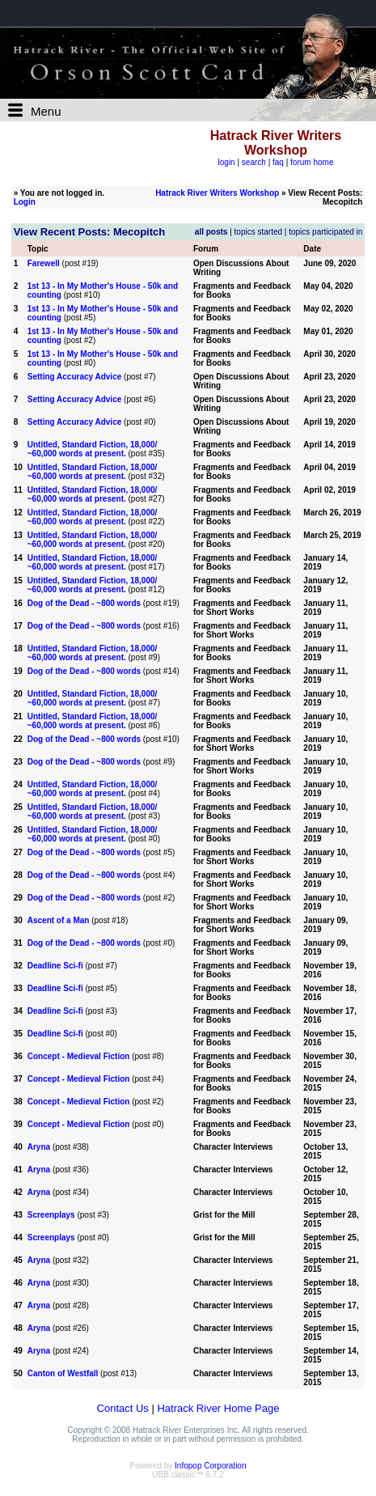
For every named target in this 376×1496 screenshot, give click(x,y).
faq (278, 162)
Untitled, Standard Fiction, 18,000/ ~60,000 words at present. (92, 449)
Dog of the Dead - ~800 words (84, 603)
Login (25, 201)
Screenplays (51, 1214)
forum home (311, 162)
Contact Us (123, 1408)
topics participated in (325, 231)
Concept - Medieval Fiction (78, 1056)
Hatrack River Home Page (218, 1408)
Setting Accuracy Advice (74, 376)
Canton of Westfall (63, 1373)
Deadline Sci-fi (55, 965)
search (254, 162)
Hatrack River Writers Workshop (217, 193)
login (226, 162)
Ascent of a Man (58, 920)
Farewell (43, 263)
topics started (258, 231)
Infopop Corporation (210, 1465)
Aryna (38, 1146)
